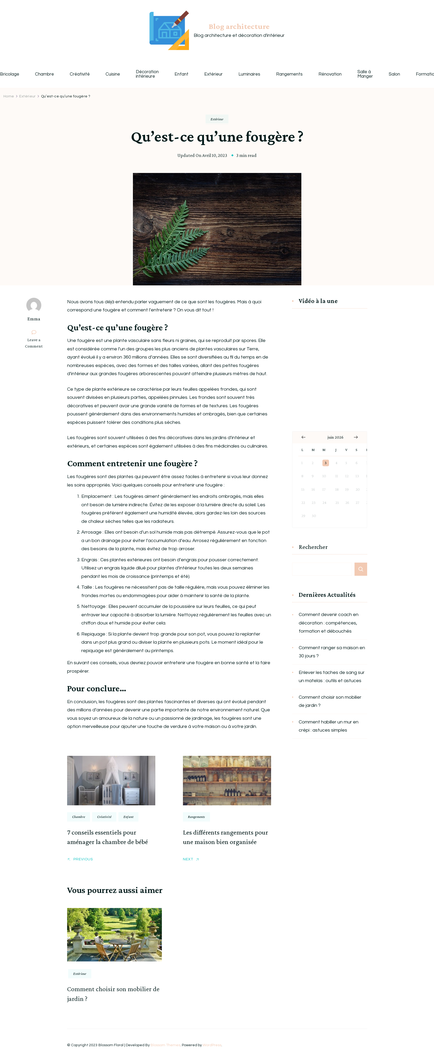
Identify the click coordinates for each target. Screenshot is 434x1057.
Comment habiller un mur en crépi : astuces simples (328, 726)
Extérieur (213, 74)
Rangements (289, 74)
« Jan (303, 437)
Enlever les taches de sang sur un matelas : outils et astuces (332, 676)
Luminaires (249, 74)
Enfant (181, 74)
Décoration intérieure (147, 74)
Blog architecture (239, 26)
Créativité (80, 74)
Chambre (44, 74)
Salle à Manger (365, 74)
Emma (33, 318)
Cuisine (113, 74)
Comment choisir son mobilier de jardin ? (330, 701)
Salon (394, 74)
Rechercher (313, 547)
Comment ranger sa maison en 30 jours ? (332, 652)
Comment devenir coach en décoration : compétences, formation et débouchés (328, 623)
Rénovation (330, 74)
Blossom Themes (165, 1045)
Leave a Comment (36, 343)
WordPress (212, 1045)
